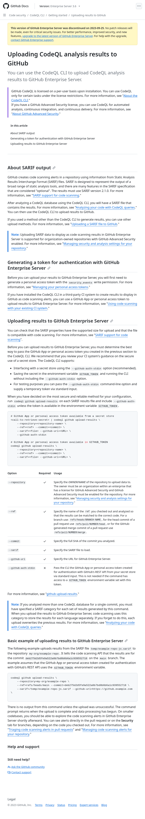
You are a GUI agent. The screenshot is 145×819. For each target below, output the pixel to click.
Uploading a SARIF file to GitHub (94, 224)
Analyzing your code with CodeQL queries (105, 207)
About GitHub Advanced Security (35, 114)
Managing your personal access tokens (60, 287)
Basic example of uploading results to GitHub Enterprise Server (68, 640)
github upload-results (61, 594)
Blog (104, 805)
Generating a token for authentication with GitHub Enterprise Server (64, 265)
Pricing (72, 805)
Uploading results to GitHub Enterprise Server (60, 321)
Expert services (89, 805)
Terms (38, 805)
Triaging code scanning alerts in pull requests (41, 729)
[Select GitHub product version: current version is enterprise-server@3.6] (60, 6)
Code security (17, 15)
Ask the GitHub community (26, 767)
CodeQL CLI (37, 15)
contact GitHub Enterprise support (32, 40)
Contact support (19, 772)
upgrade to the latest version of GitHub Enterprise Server (57, 36)
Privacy (50, 805)
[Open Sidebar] (5, 15)
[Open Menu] (139, 6)
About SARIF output (32, 167)
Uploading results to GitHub (88, 15)
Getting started (57, 15)
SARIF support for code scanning (56, 195)
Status (61, 805)
